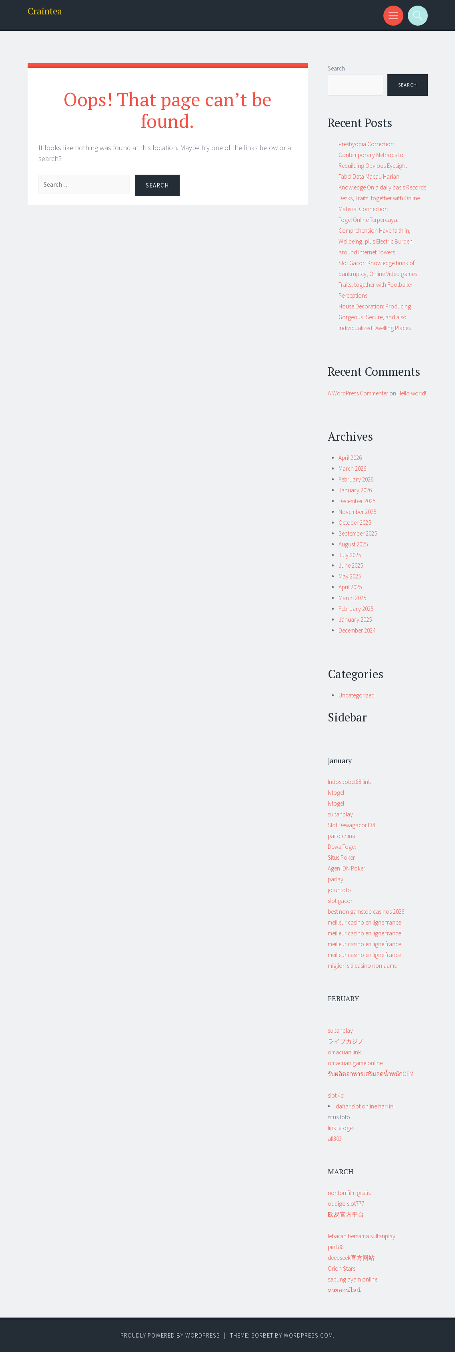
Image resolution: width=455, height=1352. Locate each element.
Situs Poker (341, 857)
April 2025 (350, 587)
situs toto (341, 1127)
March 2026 (352, 468)
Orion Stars (341, 1268)
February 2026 (356, 479)
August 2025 (353, 544)
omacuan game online (355, 1063)
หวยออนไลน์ (344, 1290)
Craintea (45, 11)
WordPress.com (308, 1335)
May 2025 (350, 576)
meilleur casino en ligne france (364, 922)
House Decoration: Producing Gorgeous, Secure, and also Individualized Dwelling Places (375, 317)
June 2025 (351, 565)
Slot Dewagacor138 (351, 825)
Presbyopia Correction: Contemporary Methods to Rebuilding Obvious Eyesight (373, 154)
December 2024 (357, 630)
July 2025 (350, 555)
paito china (341, 836)
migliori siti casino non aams (362, 965)
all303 (335, 1138)
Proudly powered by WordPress (170, 1335)
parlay (335, 879)
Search (336, 68)
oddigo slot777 (346, 1203)
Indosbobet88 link (349, 782)
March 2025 (352, 598)
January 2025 (355, 619)
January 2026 (355, 490)
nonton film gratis (349, 1193)
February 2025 (356, 609)
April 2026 (350, 457)
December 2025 (357, 501)
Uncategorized (357, 695)
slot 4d (336, 1095)
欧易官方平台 (346, 1214)
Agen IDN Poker (346, 868)
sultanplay (340, 814)
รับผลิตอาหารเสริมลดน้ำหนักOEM (370, 1074)
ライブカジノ (346, 1041)
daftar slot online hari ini (365, 1106)
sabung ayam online (352, 1279)
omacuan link (344, 1052)
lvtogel (336, 792)
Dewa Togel (342, 846)
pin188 (336, 1247)
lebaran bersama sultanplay (361, 1236)
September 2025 (358, 533)
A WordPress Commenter (358, 393)
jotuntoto (339, 890)
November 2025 (357, 512)
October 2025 (355, 522)
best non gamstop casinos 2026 (366, 911)
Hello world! (411, 393)
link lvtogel (341, 1128)
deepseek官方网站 (351, 1257)
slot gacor (340, 901)
